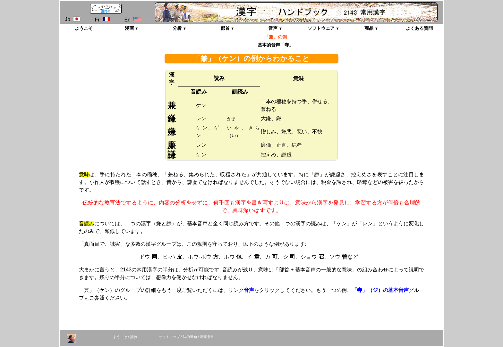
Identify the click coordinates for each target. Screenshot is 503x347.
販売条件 (207, 337)
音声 (273, 28)
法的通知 (190, 337)
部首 (225, 28)
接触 (133, 337)
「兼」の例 (275, 36)
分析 (177, 28)
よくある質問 (419, 28)
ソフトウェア (321, 28)
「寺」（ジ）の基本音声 (380, 290)
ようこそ (84, 28)
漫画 (129, 28)
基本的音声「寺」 (276, 44)
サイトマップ (169, 337)
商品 (368, 28)
